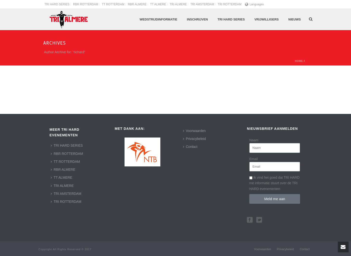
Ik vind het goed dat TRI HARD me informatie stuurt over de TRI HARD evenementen (274, 183)
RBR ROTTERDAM (67, 154)
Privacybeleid (194, 139)
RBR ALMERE (63, 169)
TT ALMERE (61, 177)
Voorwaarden (194, 131)
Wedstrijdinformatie (158, 19)
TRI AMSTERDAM (66, 194)
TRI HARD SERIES (67, 145)
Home (299, 61)
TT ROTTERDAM (65, 162)
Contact (190, 147)
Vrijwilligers (266, 19)
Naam (253, 140)
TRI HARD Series (231, 19)
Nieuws (294, 19)
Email (253, 159)
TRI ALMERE (62, 186)
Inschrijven (197, 19)
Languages (254, 4)
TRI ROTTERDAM (66, 201)
